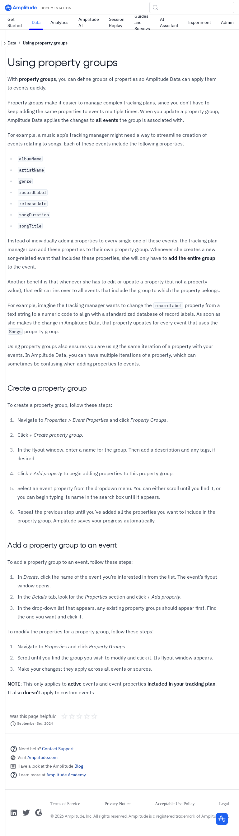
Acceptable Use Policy (175, 804)
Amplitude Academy (66, 775)
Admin (227, 22)
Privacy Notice (118, 804)
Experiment (199, 22)
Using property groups (45, 43)
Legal (224, 804)
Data (36, 22)
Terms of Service (65, 804)
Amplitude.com (42, 757)
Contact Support (58, 748)
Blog (78, 766)
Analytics (59, 22)
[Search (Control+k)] (191, 7)
